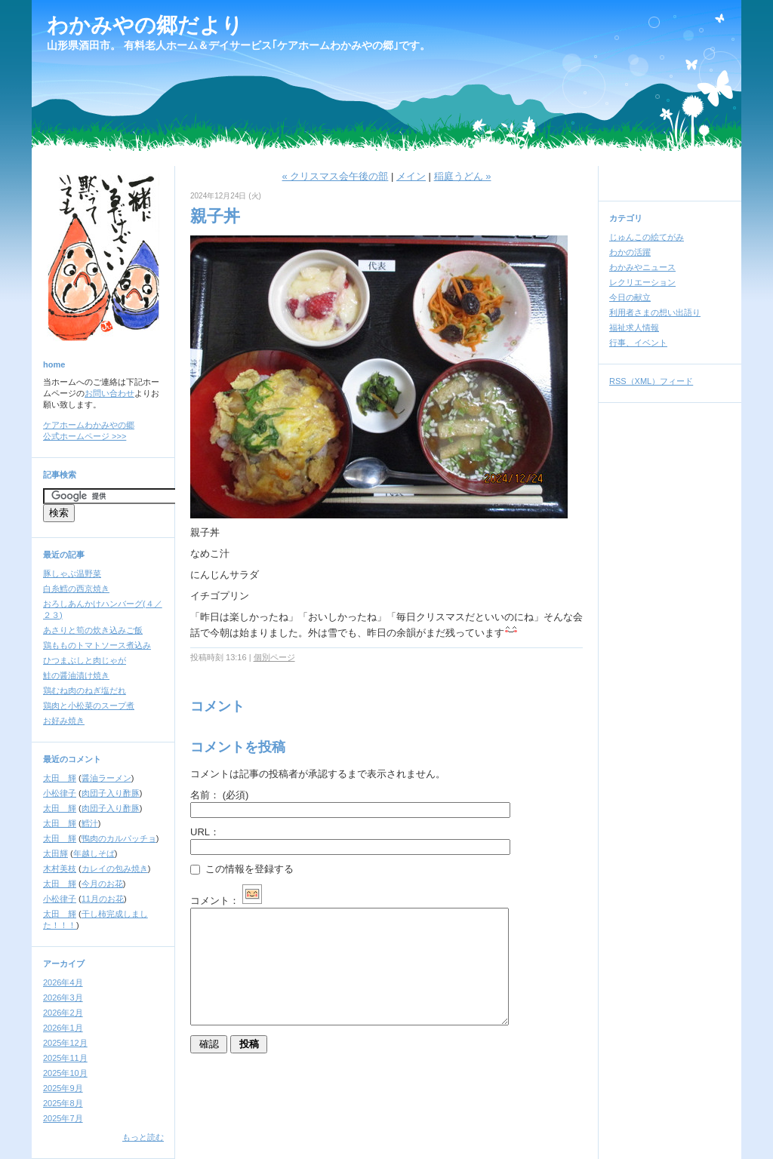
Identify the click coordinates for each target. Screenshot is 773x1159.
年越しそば (94, 853)
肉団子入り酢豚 (111, 793)
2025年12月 (65, 1042)
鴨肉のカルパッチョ (119, 838)
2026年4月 (63, 982)
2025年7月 (63, 1118)
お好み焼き (64, 720)
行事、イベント (638, 342)
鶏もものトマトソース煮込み (97, 645)
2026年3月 (63, 997)
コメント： (226, 900)
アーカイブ (64, 963)
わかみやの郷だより (145, 25)
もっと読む (143, 1137)
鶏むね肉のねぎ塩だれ (84, 690)
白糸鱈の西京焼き (76, 588)
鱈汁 (90, 823)
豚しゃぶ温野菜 (72, 573)
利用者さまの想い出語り (655, 312)
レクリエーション (642, 282)
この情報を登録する (242, 869)
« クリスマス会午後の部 (335, 176)
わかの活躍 (630, 252)
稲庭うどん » (462, 176)
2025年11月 (65, 1057)
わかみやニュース (642, 267)
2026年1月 (63, 1027)
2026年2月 (63, 1012)
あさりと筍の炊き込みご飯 (93, 630)
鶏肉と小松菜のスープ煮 (88, 705)
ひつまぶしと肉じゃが (84, 660)
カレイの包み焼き (115, 868)
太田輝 (55, 853)
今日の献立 (630, 297)
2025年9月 (63, 1088)
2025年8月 (63, 1103)
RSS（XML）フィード (651, 381)
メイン (411, 176)
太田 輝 (59, 777)
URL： (205, 832)
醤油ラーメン (106, 777)
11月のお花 (103, 898)
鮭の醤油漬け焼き (76, 675)
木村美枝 (59, 868)
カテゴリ (625, 218)
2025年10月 (65, 1073)
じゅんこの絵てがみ (646, 236)
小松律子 (59, 793)
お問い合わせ (109, 393)
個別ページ (274, 657)
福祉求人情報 (634, 327)
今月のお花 (102, 883)
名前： (219, 795)
